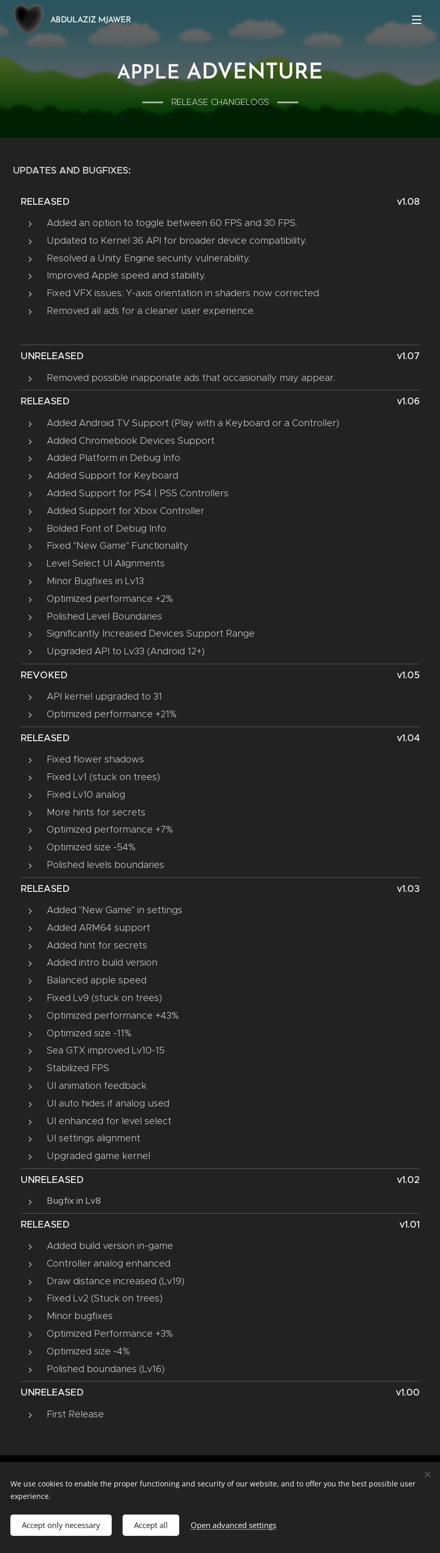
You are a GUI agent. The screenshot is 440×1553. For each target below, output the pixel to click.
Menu (416, 19)
